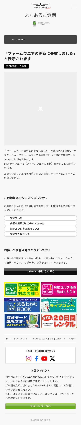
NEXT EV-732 (20, 338)
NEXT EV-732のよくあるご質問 (47, 338)
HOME (6, 338)
